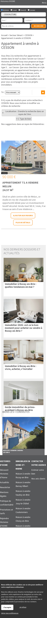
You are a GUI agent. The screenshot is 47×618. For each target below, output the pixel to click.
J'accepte (7, 607)
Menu (44, 2)
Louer (14, 10)
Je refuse (22, 607)
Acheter (5, 10)
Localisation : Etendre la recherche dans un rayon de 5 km (24, 113)
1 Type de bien (24, 118)
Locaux (31, 10)
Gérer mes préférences (9, 613)
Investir (22, 10)
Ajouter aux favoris (23, 258)
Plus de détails (23, 265)
